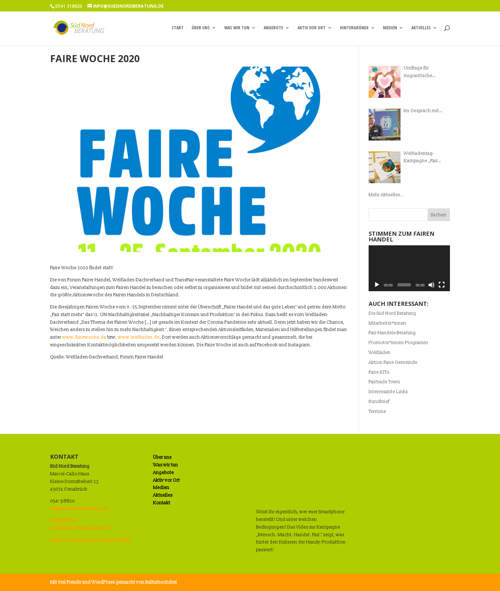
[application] (409, 268)
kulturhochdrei (161, 582)
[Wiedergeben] (377, 285)
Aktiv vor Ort (312, 28)
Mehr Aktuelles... (387, 195)
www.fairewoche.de (84, 337)
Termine (377, 411)
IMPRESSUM (63, 520)
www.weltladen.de (138, 337)
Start (178, 28)
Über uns (201, 28)
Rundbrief (379, 401)
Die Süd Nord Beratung (392, 313)
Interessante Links (388, 391)
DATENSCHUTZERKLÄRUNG (80, 528)
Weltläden (380, 352)
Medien (390, 28)
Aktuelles (421, 28)
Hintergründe (354, 28)
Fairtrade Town (384, 382)
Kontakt (161, 503)
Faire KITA (379, 372)
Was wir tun (236, 28)
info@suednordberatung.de (79, 508)
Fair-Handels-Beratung (392, 332)
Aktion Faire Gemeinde (393, 362)
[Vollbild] (441, 285)
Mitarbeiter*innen (387, 323)
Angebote (273, 28)
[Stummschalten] (431, 285)
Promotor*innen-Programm (398, 342)
